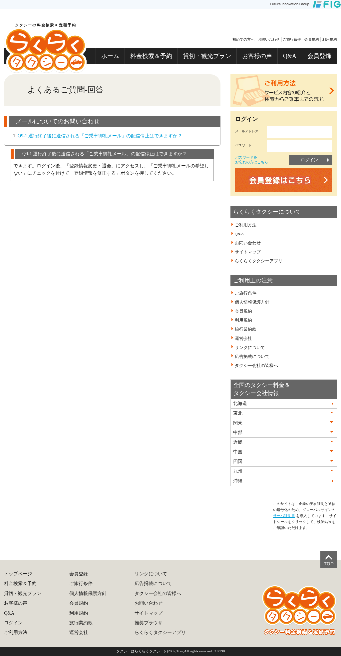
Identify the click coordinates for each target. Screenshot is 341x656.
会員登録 (319, 56)
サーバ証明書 (284, 516)
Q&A (289, 56)
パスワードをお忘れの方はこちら (251, 159)
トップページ (18, 573)
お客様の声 (257, 56)
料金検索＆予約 (151, 56)
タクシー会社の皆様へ (256, 365)
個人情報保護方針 (252, 302)
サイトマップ (248, 252)
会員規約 (311, 39)
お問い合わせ (269, 39)
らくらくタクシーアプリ (258, 261)
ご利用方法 (245, 225)
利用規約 (329, 39)
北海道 (240, 403)
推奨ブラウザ (149, 622)
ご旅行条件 (292, 39)
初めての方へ (243, 39)
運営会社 (243, 338)
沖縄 (237, 480)
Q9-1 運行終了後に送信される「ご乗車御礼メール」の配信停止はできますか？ (100, 135)
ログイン (309, 159)
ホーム (110, 56)
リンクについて (250, 347)
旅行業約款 (245, 329)
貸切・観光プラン (207, 56)
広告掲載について (252, 356)
